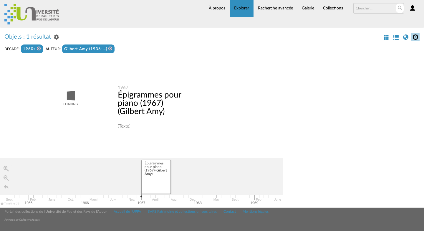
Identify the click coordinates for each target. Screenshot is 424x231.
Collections (333, 8)
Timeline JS (10, 203)
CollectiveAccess (29, 219)
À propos (217, 8)
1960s (32, 49)
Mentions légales (256, 211)
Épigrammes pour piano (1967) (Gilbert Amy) (149, 103)
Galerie (308, 8)
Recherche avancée (275, 8)
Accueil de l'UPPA (127, 211)
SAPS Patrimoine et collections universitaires (182, 211)
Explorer (241, 8)
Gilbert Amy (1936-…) (88, 49)
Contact (229, 211)
